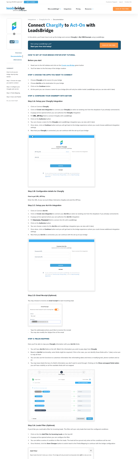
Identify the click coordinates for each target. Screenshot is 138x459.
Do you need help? (12, 101)
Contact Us (128, 2)
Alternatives (17, 60)
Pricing (78, 9)
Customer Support (111, 2)
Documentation (16, 56)
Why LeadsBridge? (53, 9)
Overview (18, 53)
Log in (121, 2)
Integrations (67, 9)
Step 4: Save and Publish (14, 97)
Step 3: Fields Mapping (13, 93)
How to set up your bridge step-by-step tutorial (12, 74)
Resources (88, 9)
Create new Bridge (68, 65)
